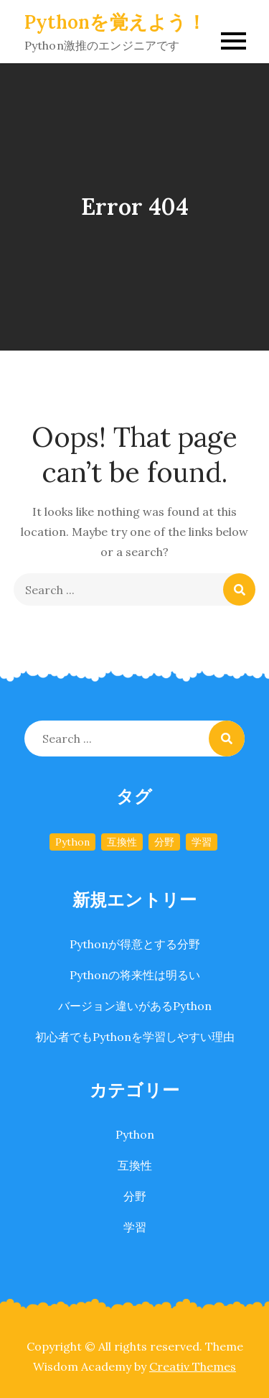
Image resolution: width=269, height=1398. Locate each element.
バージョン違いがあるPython (135, 1006)
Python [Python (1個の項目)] (72, 841)
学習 (134, 1227)
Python (134, 1134)
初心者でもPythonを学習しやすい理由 (135, 1036)
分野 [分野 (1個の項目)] (164, 841)
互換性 (135, 1165)
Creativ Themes (192, 1366)
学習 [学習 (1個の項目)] (202, 841)
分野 (134, 1196)
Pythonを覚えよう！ (115, 22)
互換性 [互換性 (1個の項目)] (122, 841)
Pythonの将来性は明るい (135, 975)
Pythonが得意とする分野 (135, 944)
